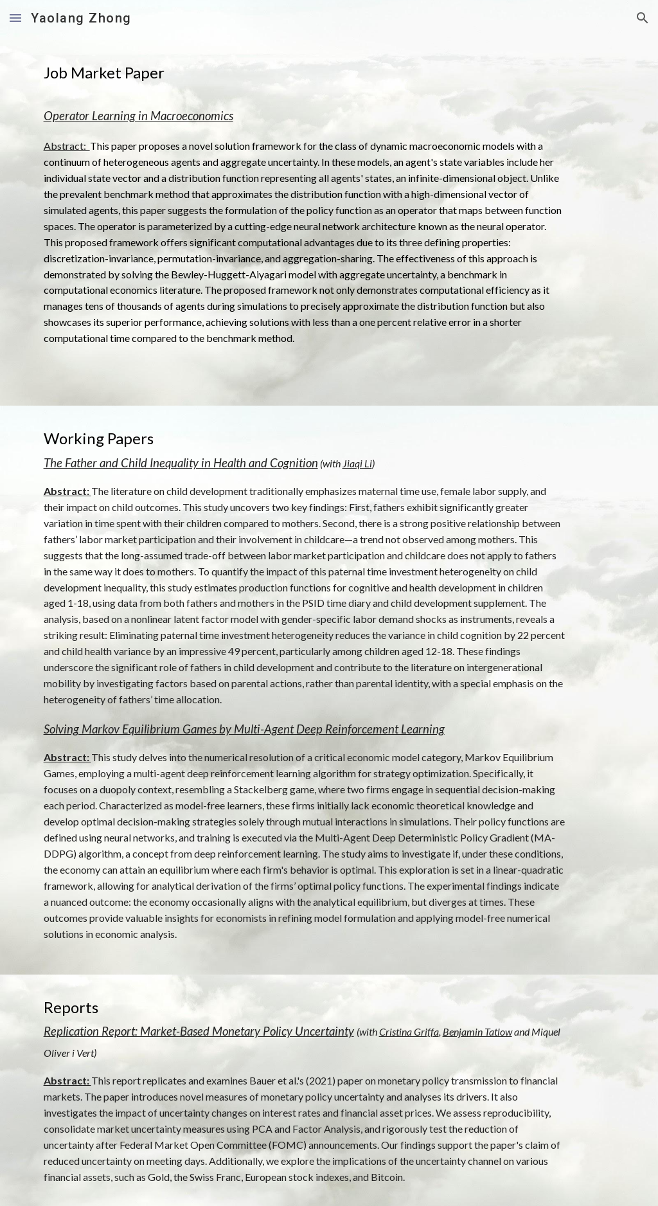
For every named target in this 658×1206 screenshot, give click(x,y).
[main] (304, 72)
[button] (15, 17)
